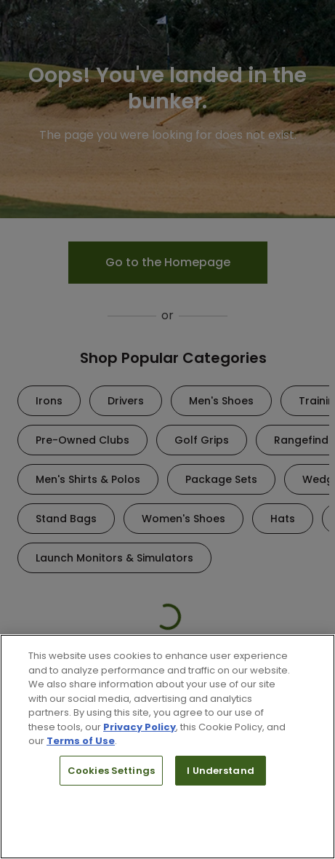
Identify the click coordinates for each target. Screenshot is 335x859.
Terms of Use (81, 741)
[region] (167, 746)
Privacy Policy (139, 727)
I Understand (220, 771)
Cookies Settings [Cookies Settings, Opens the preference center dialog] (111, 771)
